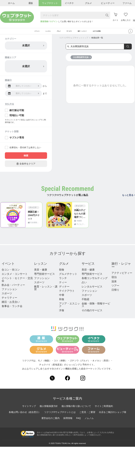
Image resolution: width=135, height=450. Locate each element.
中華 (61, 298)
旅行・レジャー (121, 268)
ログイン (54, 21)
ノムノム (89, 421)
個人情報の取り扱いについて (76, 409)
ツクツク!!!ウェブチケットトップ (73, 41)
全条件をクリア (26, 167)
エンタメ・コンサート (15, 277)
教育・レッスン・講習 (45, 291)
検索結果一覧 (97, 41)
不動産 (85, 302)
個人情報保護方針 (49, 409)
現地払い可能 (16, 118)
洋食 (61, 313)
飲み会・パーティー (13, 288)
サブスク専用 (16, 141)
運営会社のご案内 (50, 421)
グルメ (64, 267)
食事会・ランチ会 (12, 309)
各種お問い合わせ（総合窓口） (25, 415)
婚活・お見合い (11, 305)
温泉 (114, 284)
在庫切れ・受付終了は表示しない (25, 151)
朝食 (61, 273)
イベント (8, 267)
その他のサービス (92, 313)
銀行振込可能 (16, 113)
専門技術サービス (44, 277)
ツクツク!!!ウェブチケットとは (60, 415)
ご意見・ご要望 (87, 415)
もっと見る (128, 198)
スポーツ (7, 296)
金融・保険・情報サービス (96, 308)
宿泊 (114, 280)
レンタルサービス (92, 290)
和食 (61, 302)
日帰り (115, 293)
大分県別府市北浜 (82, 61)
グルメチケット (68, 277)
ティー (63, 285)
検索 (26, 159)
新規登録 (44, 21)
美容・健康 (40, 273)
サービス (88, 267)
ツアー (115, 289)
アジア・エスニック (69, 308)
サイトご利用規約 (104, 409)
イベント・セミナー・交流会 (17, 283)
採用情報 (67, 421)
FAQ (78, 421)
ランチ (63, 281)
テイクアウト (67, 294)
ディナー (64, 290)
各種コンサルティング (95, 281)
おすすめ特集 (116, 33)
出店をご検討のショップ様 (112, 415)
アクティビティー (121, 276)
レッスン (40, 267)
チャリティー (9, 301)
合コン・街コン (11, 273)
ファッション (9, 292)
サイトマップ (29, 409)
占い (84, 285)
